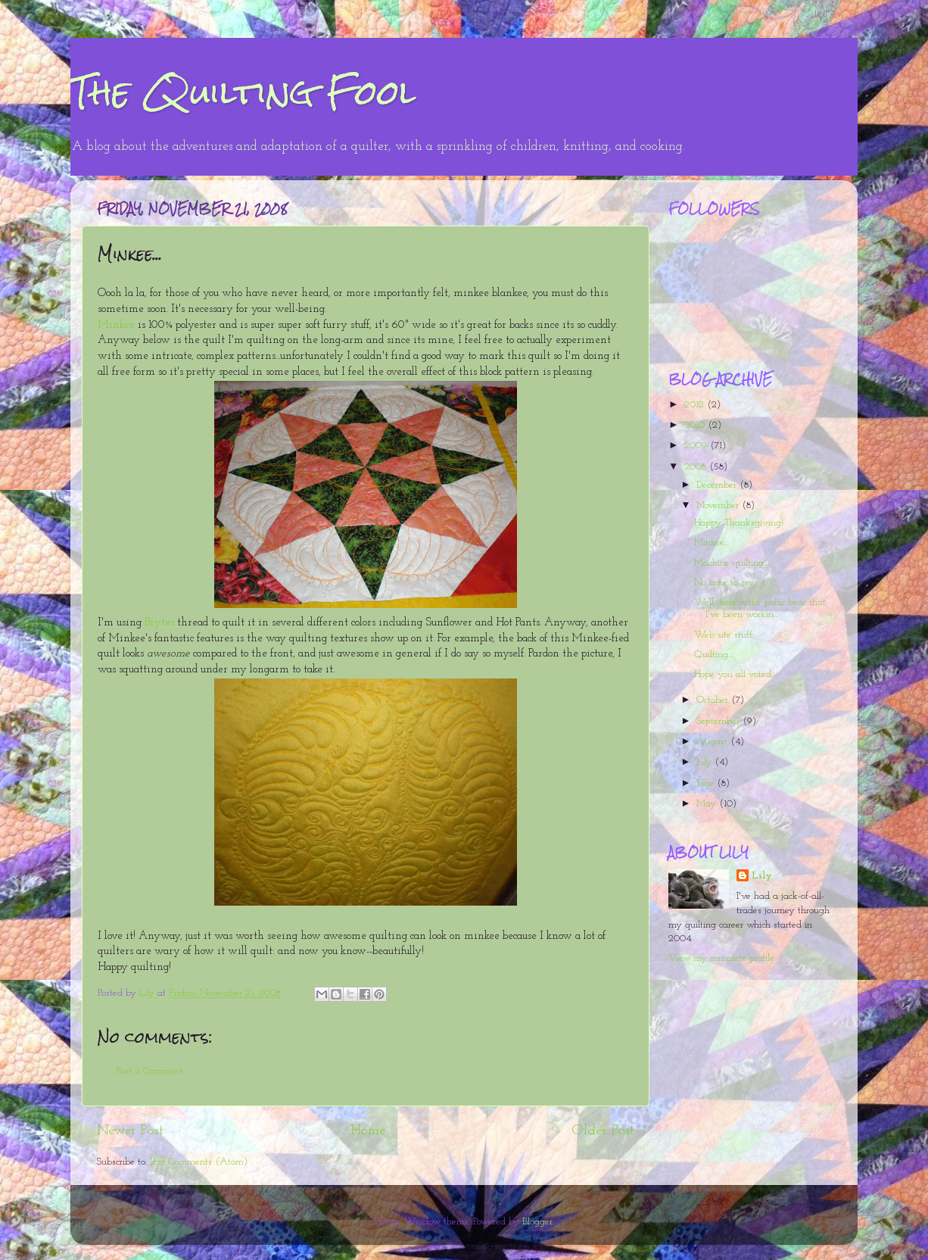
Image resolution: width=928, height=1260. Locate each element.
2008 (696, 467)
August (713, 742)
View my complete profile (721, 958)
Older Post (602, 1131)
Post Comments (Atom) (199, 1162)
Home (367, 1131)
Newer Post (130, 1131)
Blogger (537, 1222)
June (706, 783)
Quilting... (713, 655)
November (719, 505)
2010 (696, 425)
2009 (697, 446)
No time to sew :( (730, 583)
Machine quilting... (731, 563)
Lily (762, 876)
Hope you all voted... (735, 674)
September (719, 721)
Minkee (118, 325)
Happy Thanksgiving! (738, 523)
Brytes (159, 622)
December (718, 485)
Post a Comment (150, 1071)
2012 (695, 405)
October (713, 700)
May (707, 804)
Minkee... (711, 542)
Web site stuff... (725, 635)
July (705, 762)
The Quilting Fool (243, 92)
